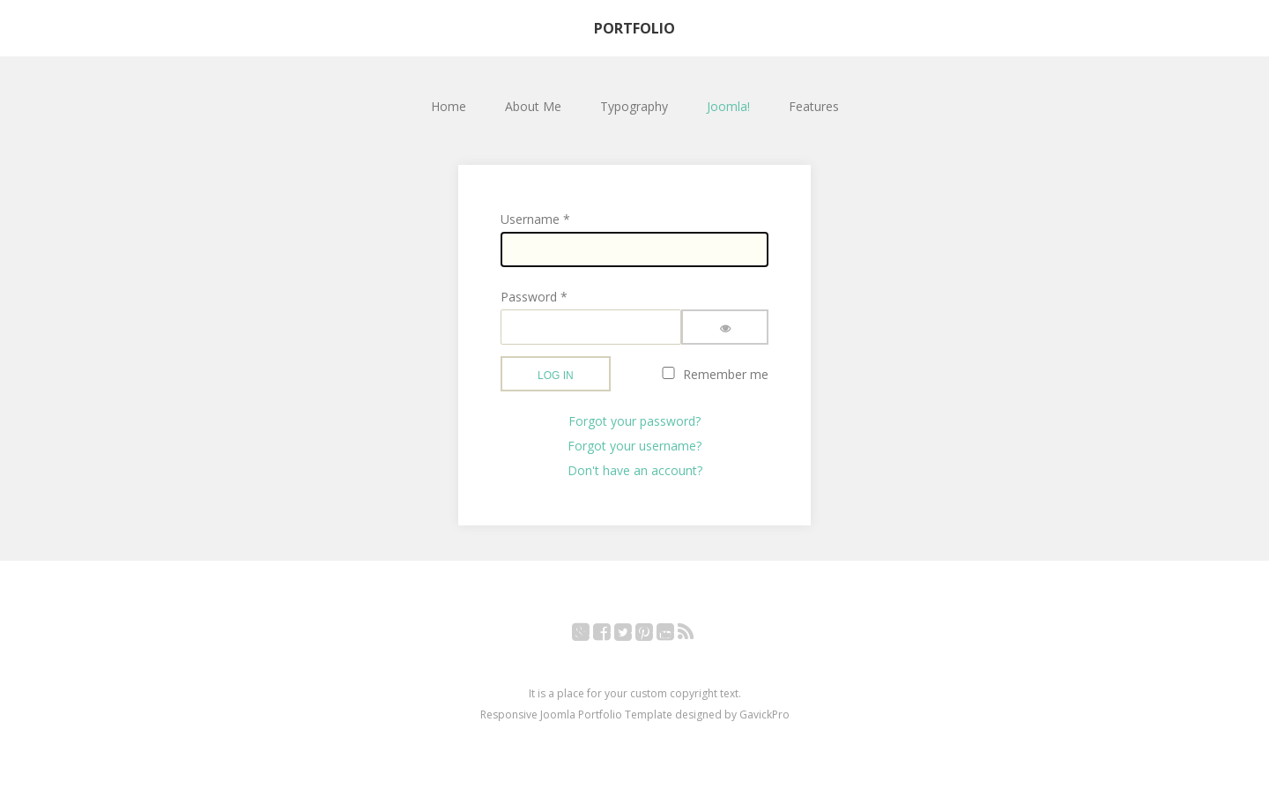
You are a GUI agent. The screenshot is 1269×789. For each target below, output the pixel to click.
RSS (695, 635)
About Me (533, 106)
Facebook (611, 635)
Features (814, 106)
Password (534, 296)
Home (448, 106)
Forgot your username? (634, 445)
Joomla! (728, 106)
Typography (634, 106)
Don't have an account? (635, 470)
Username (535, 219)
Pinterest (653, 635)
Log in (556, 375)
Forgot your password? (634, 421)
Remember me (725, 374)
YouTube (674, 635)
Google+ (590, 635)
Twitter (632, 635)
